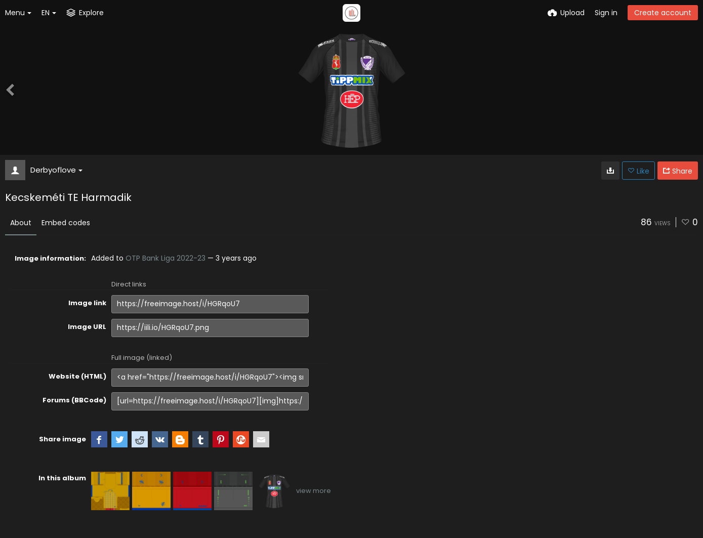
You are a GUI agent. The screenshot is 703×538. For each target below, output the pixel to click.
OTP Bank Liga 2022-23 (165, 258)
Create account (662, 13)
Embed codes (66, 223)
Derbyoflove (56, 169)
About (20, 223)
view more (313, 490)
